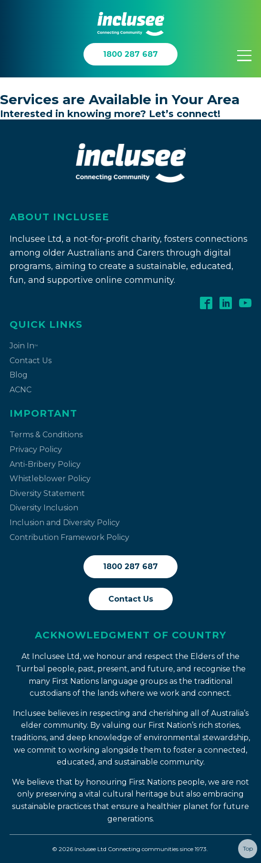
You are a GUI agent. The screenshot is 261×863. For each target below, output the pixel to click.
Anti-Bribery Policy (45, 464)
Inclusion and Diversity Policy (65, 522)
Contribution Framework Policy (69, 537)
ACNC (20, 389)
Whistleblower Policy (50, 478)
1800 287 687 (130, 566)
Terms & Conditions (46, 434)
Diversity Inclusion (44, 507)
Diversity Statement (47, 493)
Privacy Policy (36, 449)
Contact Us (31, 360)
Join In (24, 345)
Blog (19, 374)
